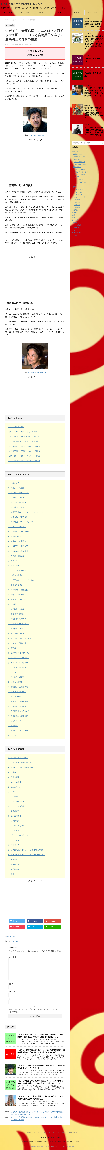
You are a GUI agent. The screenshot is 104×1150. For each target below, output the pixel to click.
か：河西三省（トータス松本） (19, 531)
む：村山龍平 (13, 726)
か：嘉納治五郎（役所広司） (18, 551)
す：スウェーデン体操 (16, 806)
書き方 (75, 230)
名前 (10, 984)
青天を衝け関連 (79, 162)
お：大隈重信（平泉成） (17, 507)
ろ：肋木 (11, 874)
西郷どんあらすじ (80, 192)
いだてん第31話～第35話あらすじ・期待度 (24, 461)
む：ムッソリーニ (14, 721)
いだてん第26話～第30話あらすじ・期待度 (24, 456)
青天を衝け (77, 159)
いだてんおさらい (80, 182)
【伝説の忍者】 (25, 12)
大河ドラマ (76, 151)
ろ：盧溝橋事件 (13, 869)
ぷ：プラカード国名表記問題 (18, 835)
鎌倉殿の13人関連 (80, 157)
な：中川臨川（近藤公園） (18, 643)
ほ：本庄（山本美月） (16, 682)
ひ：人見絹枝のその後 (16, 826)
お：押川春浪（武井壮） (17, 527)
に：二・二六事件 (14, 816)
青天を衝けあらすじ (81, 164)
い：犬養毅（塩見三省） (17, 497)
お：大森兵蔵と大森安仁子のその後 (21, 762)
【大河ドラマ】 (42, 12)
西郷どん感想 (78, 195)
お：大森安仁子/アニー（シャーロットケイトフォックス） (30, 512)
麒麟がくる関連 (79, 169)
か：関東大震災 (13, 777)
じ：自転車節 (13, 796)
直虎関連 (77, 200)
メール (11, 991)
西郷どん (76, 187)
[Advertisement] (35, 156)
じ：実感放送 (13, 792)
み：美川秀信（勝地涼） (17, 692)
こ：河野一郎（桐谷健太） (18, 570)
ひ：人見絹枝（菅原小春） (18, 667)
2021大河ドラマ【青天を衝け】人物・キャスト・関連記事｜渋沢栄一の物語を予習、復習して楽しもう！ (93, 93)
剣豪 (73, 215)
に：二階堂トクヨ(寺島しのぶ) (19, 653)
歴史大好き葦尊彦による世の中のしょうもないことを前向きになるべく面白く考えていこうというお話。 (52, 1141)
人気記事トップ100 (48, 1132)
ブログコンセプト (93, 12)
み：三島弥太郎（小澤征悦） (18, 701)
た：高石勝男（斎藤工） (17, 609)
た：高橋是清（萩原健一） (18, 614)
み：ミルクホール (14, 864)
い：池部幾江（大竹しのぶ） (18, 493)
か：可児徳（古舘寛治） (17, 556)
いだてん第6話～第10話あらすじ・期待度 (23, 436)
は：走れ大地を (13, 821)
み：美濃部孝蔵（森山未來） (18, 716)
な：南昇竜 (12, 648)
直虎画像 (77, 207)
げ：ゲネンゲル (13, 565)
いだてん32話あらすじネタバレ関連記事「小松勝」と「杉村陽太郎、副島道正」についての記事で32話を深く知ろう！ (40, 1036)
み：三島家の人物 (14, 697)
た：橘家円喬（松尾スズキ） (18, 619)
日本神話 (75, 222)
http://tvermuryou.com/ (37, 135)
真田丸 (75, 210)
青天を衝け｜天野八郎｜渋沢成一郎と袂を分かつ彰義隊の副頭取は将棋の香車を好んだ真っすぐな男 (93, 113)
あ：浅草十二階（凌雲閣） (18, 758)
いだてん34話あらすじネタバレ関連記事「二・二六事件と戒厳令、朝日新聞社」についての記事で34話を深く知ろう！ (40, 1082)
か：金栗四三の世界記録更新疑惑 (20, 767)
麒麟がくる (77, 167)
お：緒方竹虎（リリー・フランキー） (22, 522)
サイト (10, 999)
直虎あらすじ (78, 202)
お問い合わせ (73, 1132)
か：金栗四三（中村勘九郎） (18, 546)
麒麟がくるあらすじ (81, 172)
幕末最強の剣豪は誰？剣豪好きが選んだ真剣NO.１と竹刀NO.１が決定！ (93, 24)
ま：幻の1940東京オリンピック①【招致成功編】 (26, 850)
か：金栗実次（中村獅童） (18, 541)
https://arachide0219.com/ (37, 372)
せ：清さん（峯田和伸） (17, 595)
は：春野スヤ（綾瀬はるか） (18, 663)
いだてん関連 (11, 936)
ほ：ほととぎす (13, 840)
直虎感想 (77, 205)
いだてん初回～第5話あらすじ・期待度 (22, 432)
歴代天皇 (75, 220)
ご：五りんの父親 (14, 787)
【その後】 (59, 12)
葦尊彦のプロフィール (33, 1132)
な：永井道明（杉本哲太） (18, 633)
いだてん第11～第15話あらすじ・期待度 (23, 441)
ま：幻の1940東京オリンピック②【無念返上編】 (26, 855)
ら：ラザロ (12, 735)
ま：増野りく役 (13, 845)
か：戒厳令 (12, 772)
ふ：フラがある (13, 830)
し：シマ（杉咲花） (15, 585)
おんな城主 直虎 (79, 197)
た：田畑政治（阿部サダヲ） (18, 624)
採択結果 (76, 227)
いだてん (76, 177)
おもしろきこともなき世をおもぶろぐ (21, 4)
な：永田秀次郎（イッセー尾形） (20, 638)
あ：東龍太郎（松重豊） (17, 488)
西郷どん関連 (78, 189)
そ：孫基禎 (12, 604)
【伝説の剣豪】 (8, 12)
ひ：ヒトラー (13, 672)
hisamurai (15, 941)
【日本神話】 (76, 12)
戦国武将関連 (76, 233)
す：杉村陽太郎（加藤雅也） (18, 590)
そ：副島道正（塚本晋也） (18, 599)
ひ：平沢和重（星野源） (17, 677)
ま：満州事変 (13, 860)
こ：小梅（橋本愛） (15, 575)
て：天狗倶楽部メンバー (17, 629)
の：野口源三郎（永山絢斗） (18, 658)
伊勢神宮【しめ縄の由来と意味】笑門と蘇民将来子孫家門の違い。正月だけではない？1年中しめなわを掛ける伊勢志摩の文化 (94, 42)
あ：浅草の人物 (13, 483)
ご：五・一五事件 (14, 782)
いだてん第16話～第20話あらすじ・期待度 (24, 446)
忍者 (73, 217)
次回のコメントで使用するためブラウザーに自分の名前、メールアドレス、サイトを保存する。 (35, 1010)
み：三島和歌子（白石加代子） (19, 711)
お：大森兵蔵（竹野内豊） (18, 517)
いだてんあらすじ (80, 184)
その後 (74, 212)
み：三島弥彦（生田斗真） (18, 706)
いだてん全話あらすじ (16, 427)
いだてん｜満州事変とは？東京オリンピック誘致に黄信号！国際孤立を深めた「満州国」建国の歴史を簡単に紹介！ (41, 1051)
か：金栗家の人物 (14, 536)
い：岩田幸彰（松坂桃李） (18, 502)
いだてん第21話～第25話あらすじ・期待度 (24, 451)
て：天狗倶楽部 (13, 811)
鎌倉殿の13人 (77, 154)
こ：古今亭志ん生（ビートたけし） (21, 580)
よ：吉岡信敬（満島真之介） (18, 730)
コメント (12, 957)
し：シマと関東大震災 (16, 801)
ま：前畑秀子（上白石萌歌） (18, 687)
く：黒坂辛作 (13, 561)
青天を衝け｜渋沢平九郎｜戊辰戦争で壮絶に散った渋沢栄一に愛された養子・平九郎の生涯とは (93, 131)
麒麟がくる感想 (79, 174)
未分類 (74, 235)
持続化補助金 (76, 225)
